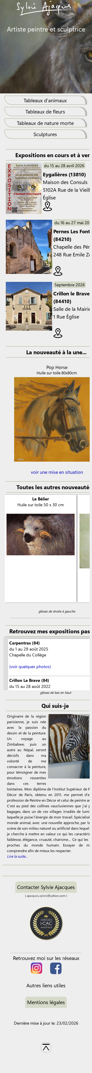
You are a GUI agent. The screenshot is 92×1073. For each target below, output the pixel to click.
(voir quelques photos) (30, 666)
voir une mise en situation (57, 475)
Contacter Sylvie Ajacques (46, 886)
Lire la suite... (17, 856)
